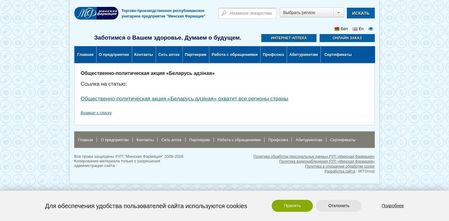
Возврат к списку (96, 112)
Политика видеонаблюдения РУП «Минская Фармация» (327, 161)
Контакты (143, 54)
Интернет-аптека (289, 38)
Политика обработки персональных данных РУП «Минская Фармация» (314, 156)
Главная (85, 54)
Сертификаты (337, 54)
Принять (292, 205)
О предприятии (114, 54)
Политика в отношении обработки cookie (340, 166)
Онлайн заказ (347, 38)
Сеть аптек (169, 54)
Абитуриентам (303, 54)
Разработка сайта (340, 171)
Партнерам (196, 54)
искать (361, 13)
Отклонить (338, 205)
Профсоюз (273, 54)
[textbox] (247, 13)
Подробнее (393, 205)
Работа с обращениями (235, 54)
